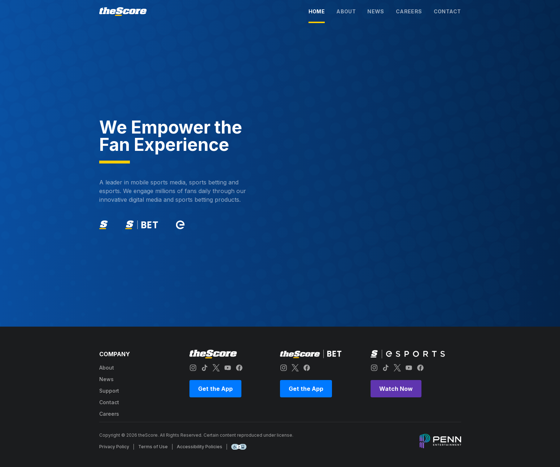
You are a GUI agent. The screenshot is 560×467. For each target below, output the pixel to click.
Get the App (215, 388)
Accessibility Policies (199, 446)
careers (409, 11)
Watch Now (396, 388)
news (375, 11)
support (109, 391)
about (346, 11)
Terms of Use (153, 446)
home (317, 11)
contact (447, 11)
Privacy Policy (114, 446)
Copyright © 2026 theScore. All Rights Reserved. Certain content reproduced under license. (196, 435)
